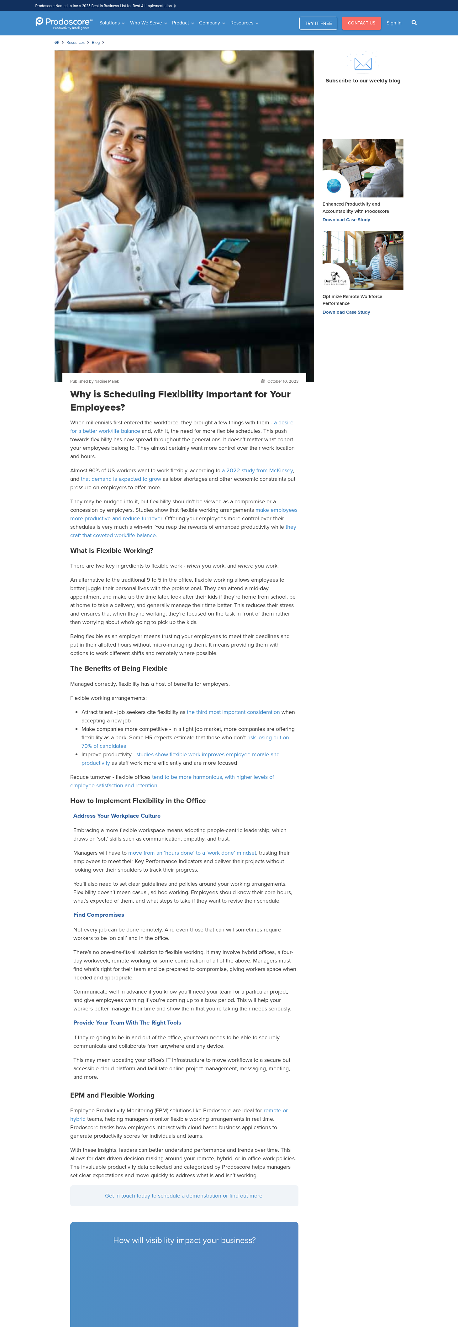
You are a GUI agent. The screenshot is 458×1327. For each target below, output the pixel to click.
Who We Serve (146, 22)
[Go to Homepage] (64, 23)
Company (209, 22)
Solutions (109, 22)
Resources (241, 22)
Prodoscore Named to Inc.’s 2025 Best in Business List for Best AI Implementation (103, 6)
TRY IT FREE (318, 23)
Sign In (394, 22)
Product (180, 22)
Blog (96, 42)
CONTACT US (361, 23)
